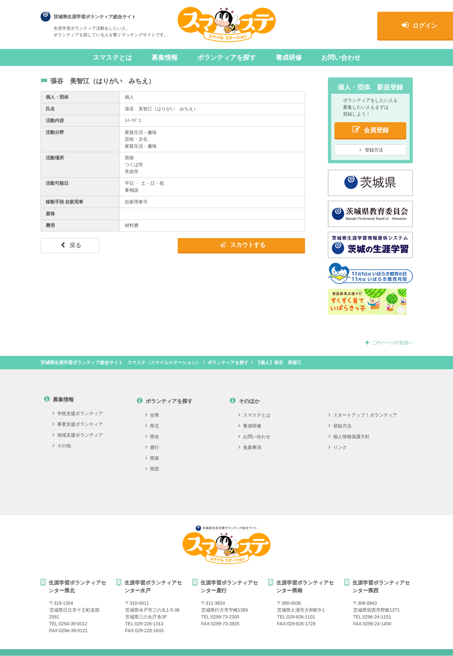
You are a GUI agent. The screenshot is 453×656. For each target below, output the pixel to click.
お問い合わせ (341, 57)
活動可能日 (57, 183)
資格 (50, 213)
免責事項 (249, 447)
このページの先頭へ (389, 342)
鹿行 (152, 447)
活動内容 (55, 120)
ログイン (370, 25)
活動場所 (55, 157)
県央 (152, 436)
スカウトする (243, 245)
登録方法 (371, 149)
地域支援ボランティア (78, 435)
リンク (338, 447)
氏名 (50, 108)
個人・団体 (57, 97)
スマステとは (112, 57)
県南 (152, 458)
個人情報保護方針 (349, 436)
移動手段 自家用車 (65, 201)
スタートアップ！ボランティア (363, 415)
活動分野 (55, 132)
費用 (50, 225)
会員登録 (370, 129)
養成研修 (289, 57)
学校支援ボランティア (78, 413)
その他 (62, 445)
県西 (152, 469)
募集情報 (165, 57)
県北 (152, 425)
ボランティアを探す (226, 57)
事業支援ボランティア (78, 424)
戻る (71, 245)
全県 (152, 415)
